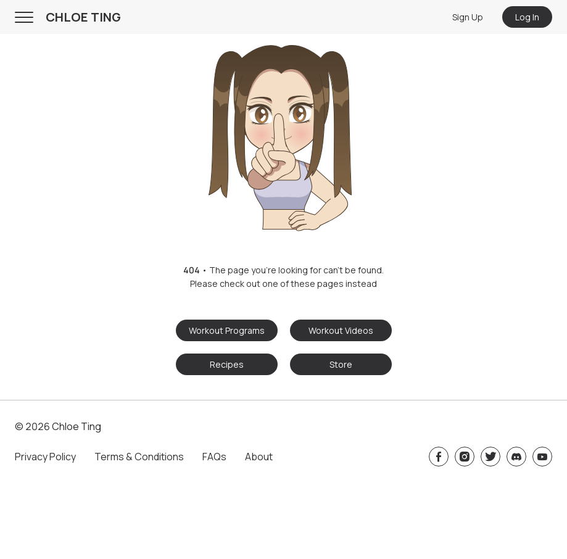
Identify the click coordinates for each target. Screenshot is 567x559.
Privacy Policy (45, 456)
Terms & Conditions (139, 456)
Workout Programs (227, 330)
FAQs (214, 456)
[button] (283, 134)
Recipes (227, 364)
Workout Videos (340, 330)
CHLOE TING (83, 17)
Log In (527, 17)
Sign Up (467, 17)
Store (340, 364)
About (259, 456)
